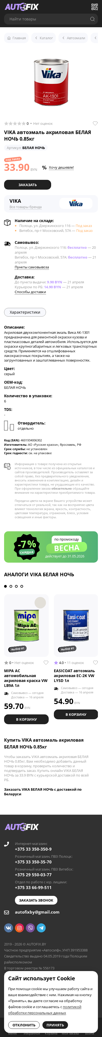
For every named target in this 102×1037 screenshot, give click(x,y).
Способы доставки (30, 291)
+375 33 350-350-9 (33, 849)
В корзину (26, 719)
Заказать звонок (36, 900)
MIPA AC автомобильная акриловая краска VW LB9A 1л (26, 678)
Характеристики (25, 312)
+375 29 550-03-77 (33, 874)
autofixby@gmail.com (37, 912)
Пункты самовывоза (32, 267)
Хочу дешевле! (61, 167)
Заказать (27, 184)
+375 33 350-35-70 (33, 862)
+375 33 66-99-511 (33, 887)
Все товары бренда (26, 206)
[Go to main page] (21, 7)
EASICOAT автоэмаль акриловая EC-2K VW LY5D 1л (74, 675)
